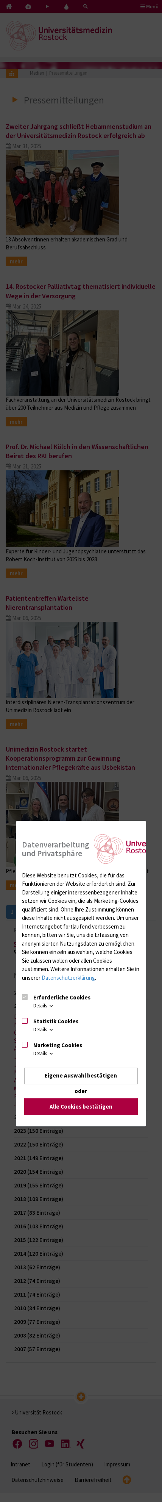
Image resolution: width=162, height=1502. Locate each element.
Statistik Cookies (55, 1021)
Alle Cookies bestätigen (81, 1106)
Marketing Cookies (57, 1045)
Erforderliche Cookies (61, 997)
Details (43, 1006)
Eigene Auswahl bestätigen (81, 1075)
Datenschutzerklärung (68, 977)
